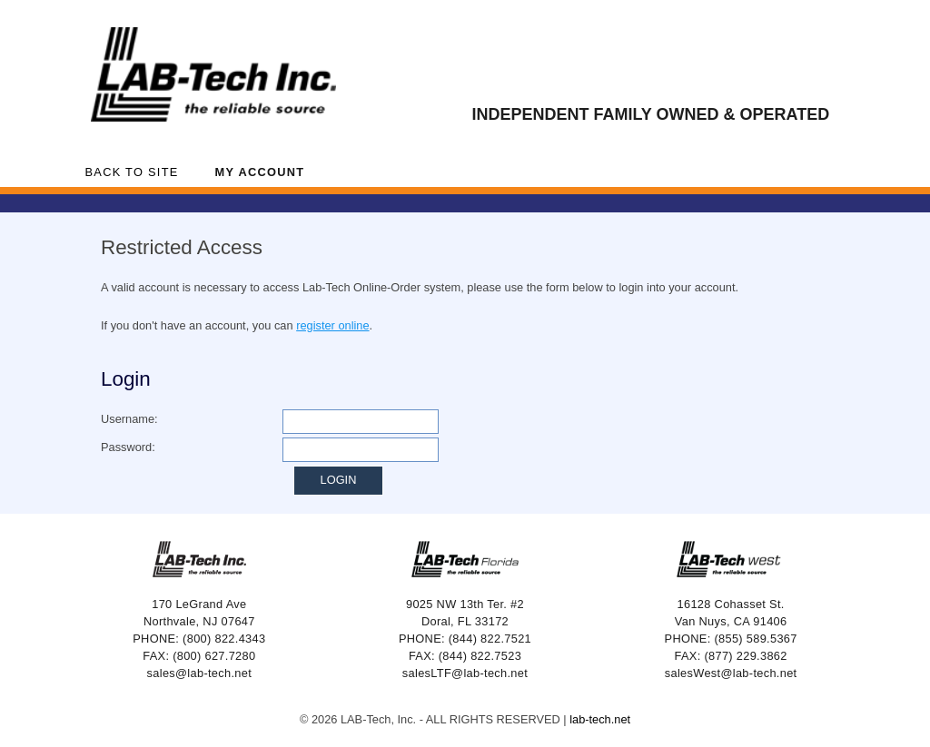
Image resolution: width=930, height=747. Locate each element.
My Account (260, 172)
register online (332, 325)
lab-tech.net (599, 719)
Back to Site (132, 172)
